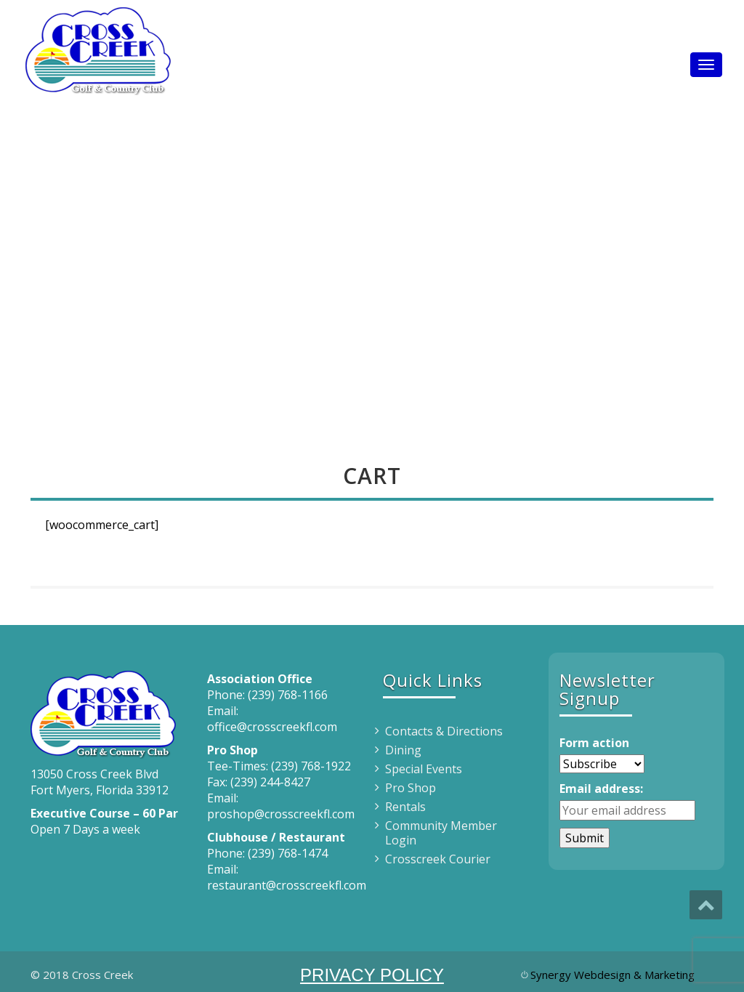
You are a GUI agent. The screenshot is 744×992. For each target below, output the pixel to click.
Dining (403, 750)
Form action (594, 743)
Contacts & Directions (444, 731)
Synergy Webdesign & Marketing (612, 974)
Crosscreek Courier (437, 859)
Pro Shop (410, 788)
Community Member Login (441, 833)
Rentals (405, 807)
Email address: (601, 789)
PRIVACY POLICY (372, 975)
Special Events (423, 769)
